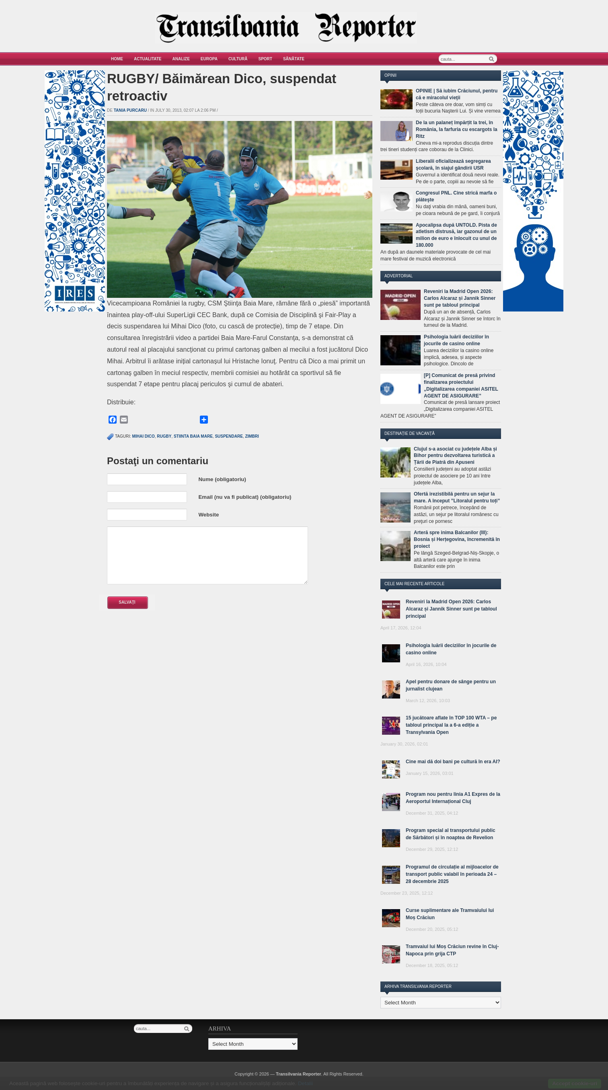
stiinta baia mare (193, 436)
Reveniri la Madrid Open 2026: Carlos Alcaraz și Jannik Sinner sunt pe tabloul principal (459, 298)
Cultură (238, 59)
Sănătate (293, 59)
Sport (265, 59)
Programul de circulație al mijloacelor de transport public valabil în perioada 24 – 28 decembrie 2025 (452, 874)
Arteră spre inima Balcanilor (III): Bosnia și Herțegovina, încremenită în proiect (457, 539)
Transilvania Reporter (298, 1074)
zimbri (252, 436)
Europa (209, 59)
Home (117, 59)
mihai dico (143, 436)
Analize (181, 59)
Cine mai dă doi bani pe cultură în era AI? (453, 761)
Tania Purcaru (130, 110)
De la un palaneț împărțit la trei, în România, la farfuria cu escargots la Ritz (456, 129)
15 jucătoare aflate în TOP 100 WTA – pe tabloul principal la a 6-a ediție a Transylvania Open (451, 725)
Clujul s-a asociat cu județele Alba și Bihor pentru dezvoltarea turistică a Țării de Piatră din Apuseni (455, 455)
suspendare (228, 436)
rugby (164, 436)
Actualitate (148, 59)
